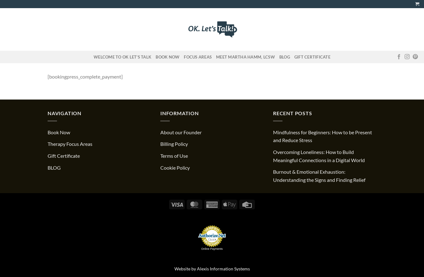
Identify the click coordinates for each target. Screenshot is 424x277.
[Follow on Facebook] (398, 57)
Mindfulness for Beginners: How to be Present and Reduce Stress (322, 136)
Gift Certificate (312, 56)
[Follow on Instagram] (407, 57)
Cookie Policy (175, 168)
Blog (284, 56)
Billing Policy (174, 144)
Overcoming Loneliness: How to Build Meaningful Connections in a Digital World (319, 156)
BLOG (54, 168)
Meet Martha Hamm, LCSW (245, 56)
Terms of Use (174, 156)
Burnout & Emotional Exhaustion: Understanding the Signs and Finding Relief (319, 176)
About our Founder (181, 132)
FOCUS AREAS (198, 56)
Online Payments (212, 248)
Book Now (167, 56)
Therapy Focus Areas (70, 144)
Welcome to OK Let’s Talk (122, 56)
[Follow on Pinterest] (415, 57)
